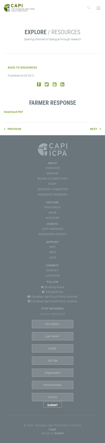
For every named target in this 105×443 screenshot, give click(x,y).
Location (52, 275)
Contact (52, 270)
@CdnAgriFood (52, 287)
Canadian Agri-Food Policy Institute (52, 296)
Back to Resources (22, 67)
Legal (52, 429)
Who (52, 252)
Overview (52, 168)
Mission (52, 173)
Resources (52, 207)
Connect (52, 265)
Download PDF (13, 111)
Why (52, 246)
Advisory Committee (52, 189)
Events (52, 224)
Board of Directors (52, 178)
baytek (59, 433)
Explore (52, 202)
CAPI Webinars (52, 228)
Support (52, 242)
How (52, 257)
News (53, 212)
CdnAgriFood (52, 291)
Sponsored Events (52, 234)
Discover (52, 217)
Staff (52, 183)
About (52, 163)
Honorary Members (52, 194)
